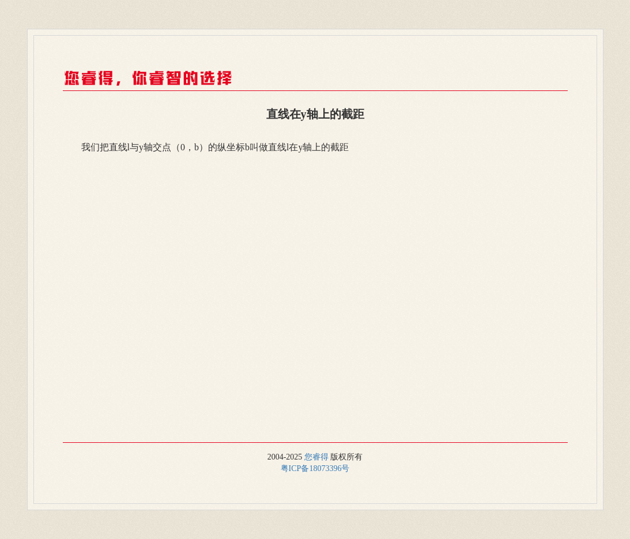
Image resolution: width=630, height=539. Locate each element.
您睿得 (316, 457)
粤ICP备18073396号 (315, 468)
